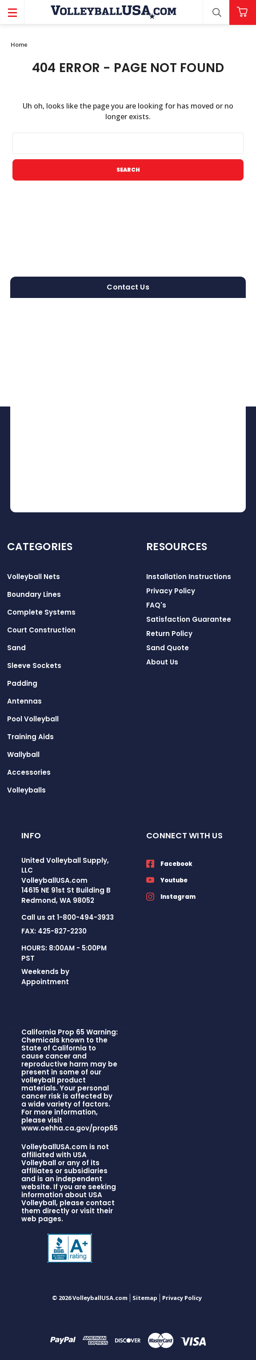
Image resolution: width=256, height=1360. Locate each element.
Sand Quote (167, 647)
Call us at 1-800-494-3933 (67, 917)
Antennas (24, 701)
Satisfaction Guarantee (188, 619)
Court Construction (41, 630)
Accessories (29, 772)
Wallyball (23, 754)
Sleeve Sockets (34, 665)
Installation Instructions (188, 576)
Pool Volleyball (33, 719)
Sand (16, 647)
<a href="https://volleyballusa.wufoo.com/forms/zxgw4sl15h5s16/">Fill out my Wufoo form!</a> (128, 405)
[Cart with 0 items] (243, 12)
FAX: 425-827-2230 (54, 931)
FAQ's (156, 605)
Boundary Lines (34, 594)
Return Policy (169, 633)
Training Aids (30, 736)
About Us (162, 662)
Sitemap (144, 1298)
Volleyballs (26, 790)
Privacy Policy (170, 591)
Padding (22, 683)
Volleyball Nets (33, 576)
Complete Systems (41, 612)
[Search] (216, 12)
